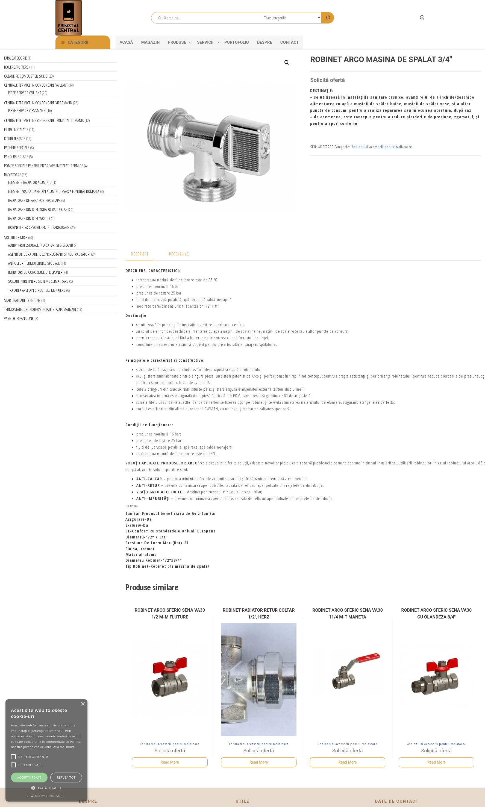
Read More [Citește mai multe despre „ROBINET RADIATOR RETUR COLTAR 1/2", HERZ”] (258, 762)
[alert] (46, 750)
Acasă (126, 42)
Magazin (150, 42)
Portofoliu (236, 42)
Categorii (78, 42)
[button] (287, 62)
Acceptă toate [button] (29, 777)
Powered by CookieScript (46, 796)
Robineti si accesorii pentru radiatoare (381, 146)
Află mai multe (64, 747)
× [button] (83, 704)
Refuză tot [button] (66, 777)
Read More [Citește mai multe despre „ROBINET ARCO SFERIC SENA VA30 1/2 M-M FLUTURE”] (170, 762)
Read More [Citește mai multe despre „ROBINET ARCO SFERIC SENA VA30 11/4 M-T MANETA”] (347, 762)
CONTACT (289, 42)
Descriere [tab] (140, 254)
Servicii (205, 42)
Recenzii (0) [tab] (179, 254)
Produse (177, 42)
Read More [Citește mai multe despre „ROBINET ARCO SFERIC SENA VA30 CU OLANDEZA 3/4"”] (436, 762)
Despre (264, 42)
